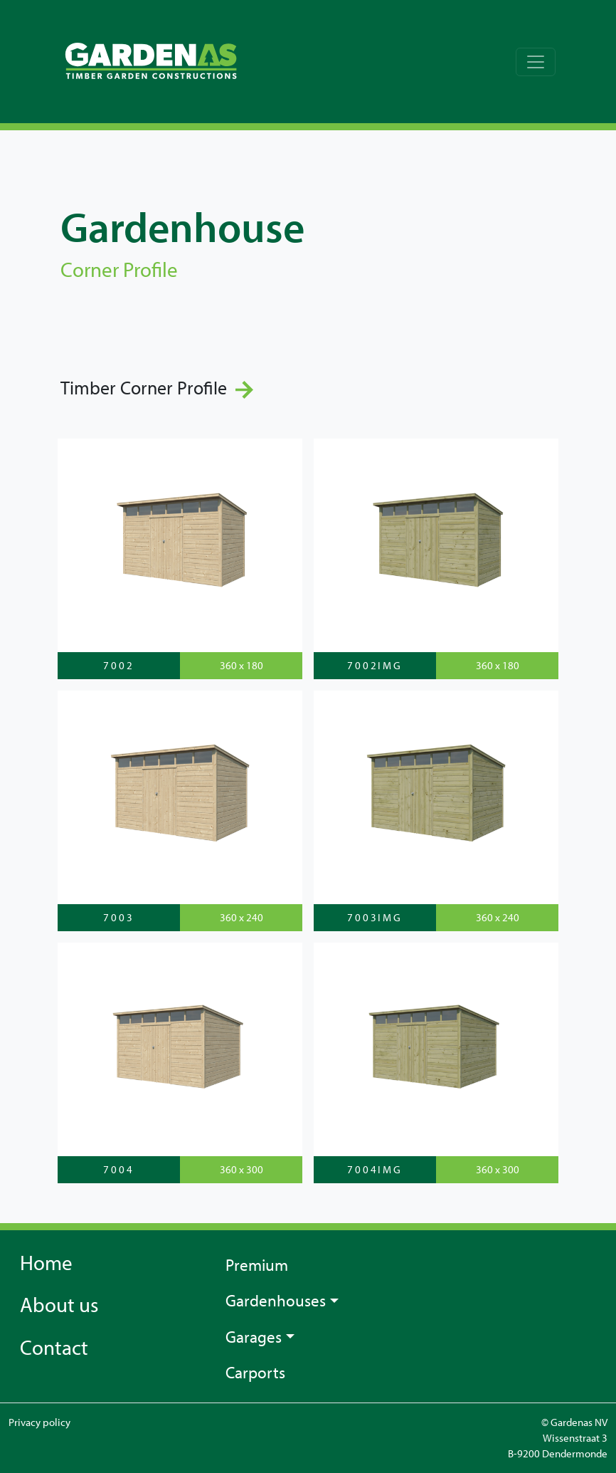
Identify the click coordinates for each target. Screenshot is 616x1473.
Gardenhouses (275, 1300)
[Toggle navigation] (536, 62)
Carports (255, 1372)
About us (59, 1304)
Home (46, 1262)
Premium (256, 1264)
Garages (253, 1336)
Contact (54, 1347)
